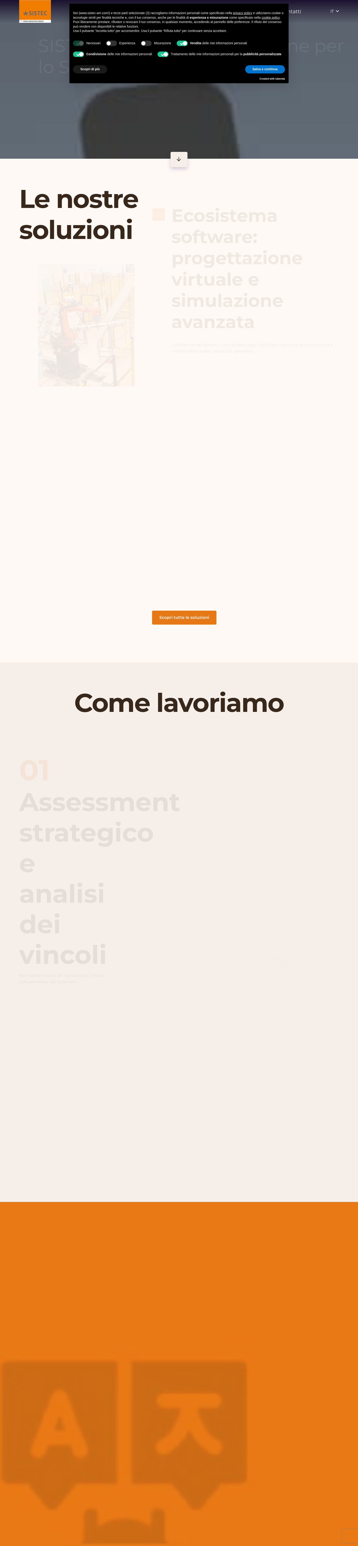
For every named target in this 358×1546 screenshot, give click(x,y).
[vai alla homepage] (35, 11)
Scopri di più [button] (90, 69)
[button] (334, 11)
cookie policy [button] (271, 17)
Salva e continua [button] (265, 69)
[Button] (179, 159)
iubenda (280, 78)
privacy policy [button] (242, 13)
